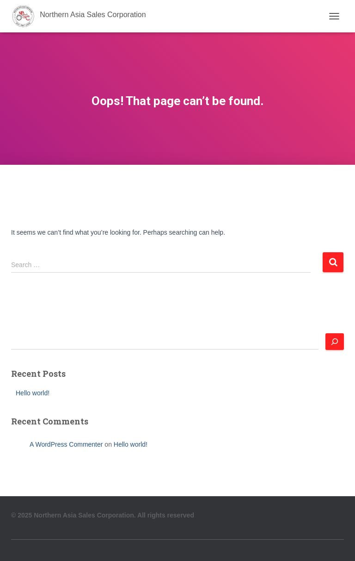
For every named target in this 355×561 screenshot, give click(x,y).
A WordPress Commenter (66, 444)
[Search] (334, 341)
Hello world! (32, 393)
